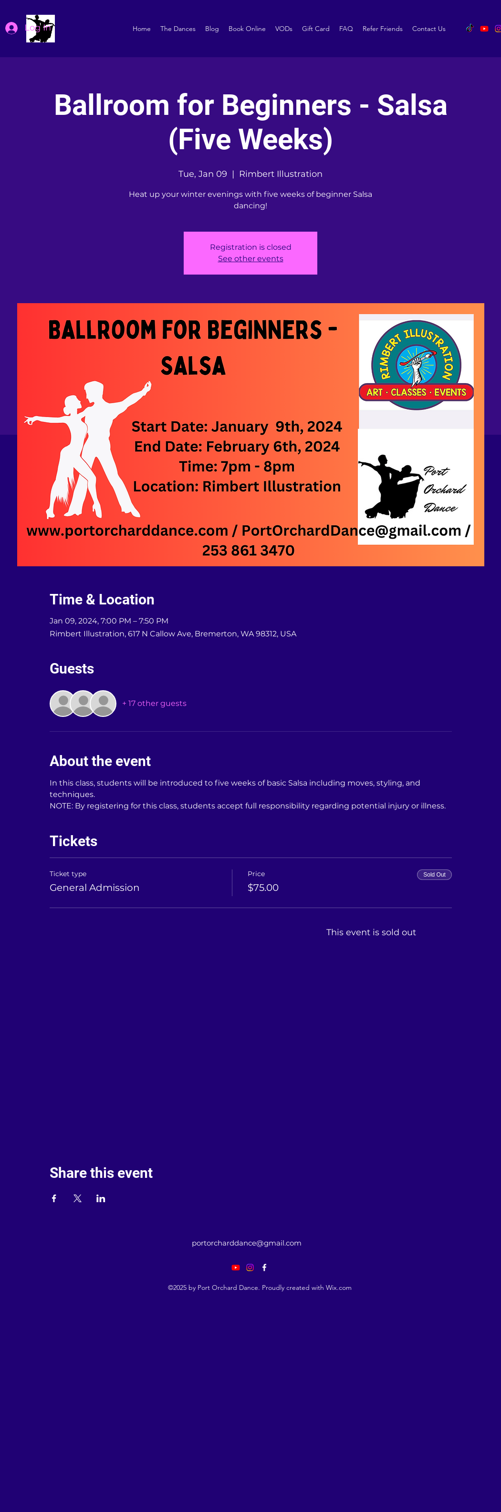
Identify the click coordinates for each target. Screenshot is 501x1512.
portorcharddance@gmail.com (247, 1242)
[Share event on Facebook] (54, 1198)
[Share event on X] (77, 1198)
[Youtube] (484, 28)
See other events (250, 258)
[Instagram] (250, 1267)
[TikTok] (470, 28)
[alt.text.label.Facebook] (264, 1267)
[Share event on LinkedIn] (100, 1198)
